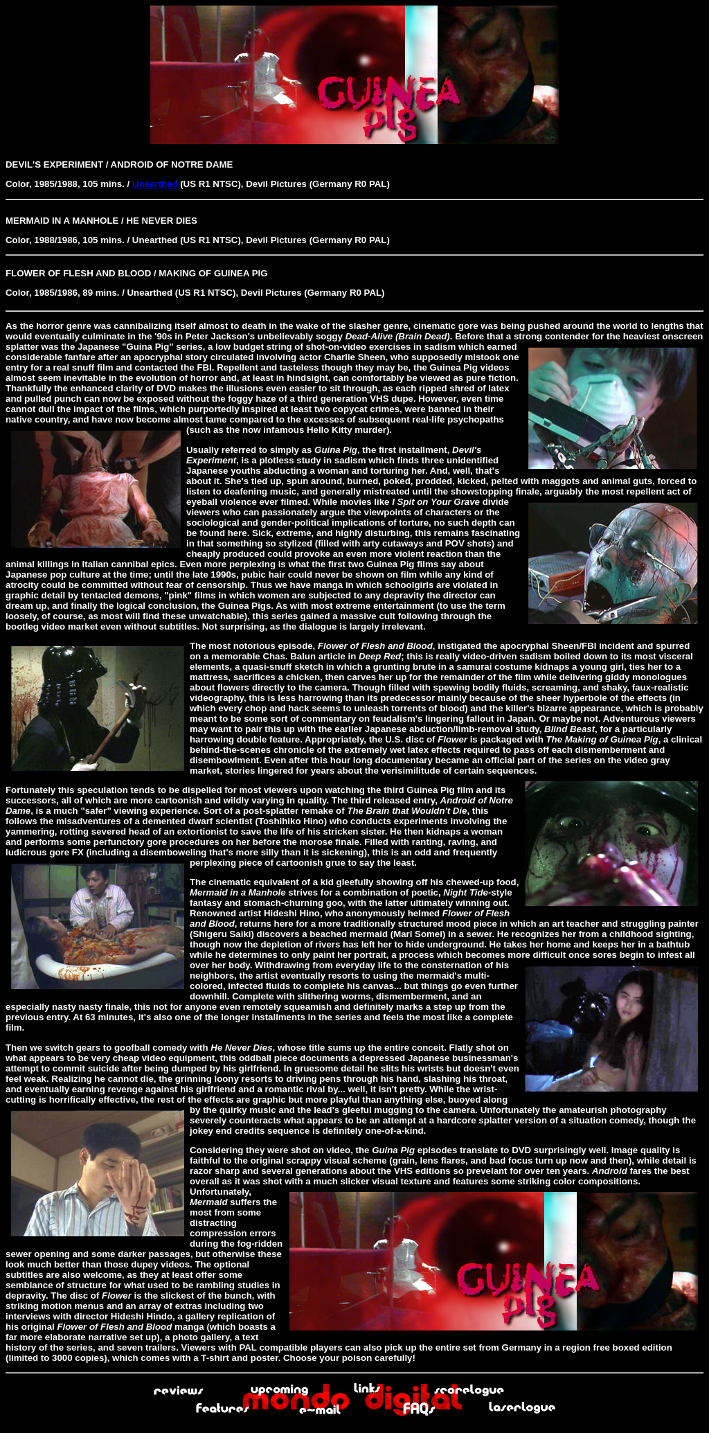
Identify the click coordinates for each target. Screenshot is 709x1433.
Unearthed (155, 184)
